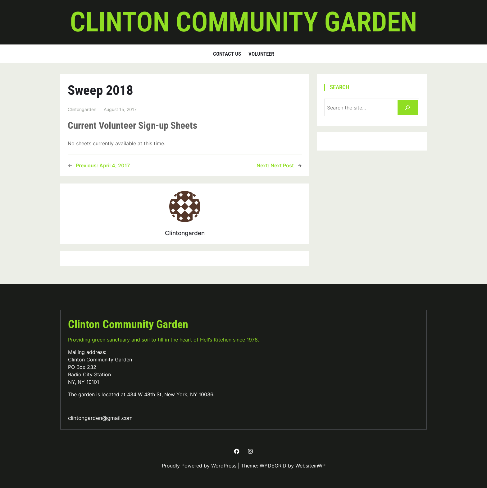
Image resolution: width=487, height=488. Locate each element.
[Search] (408, 107)
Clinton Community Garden (243, 22)
